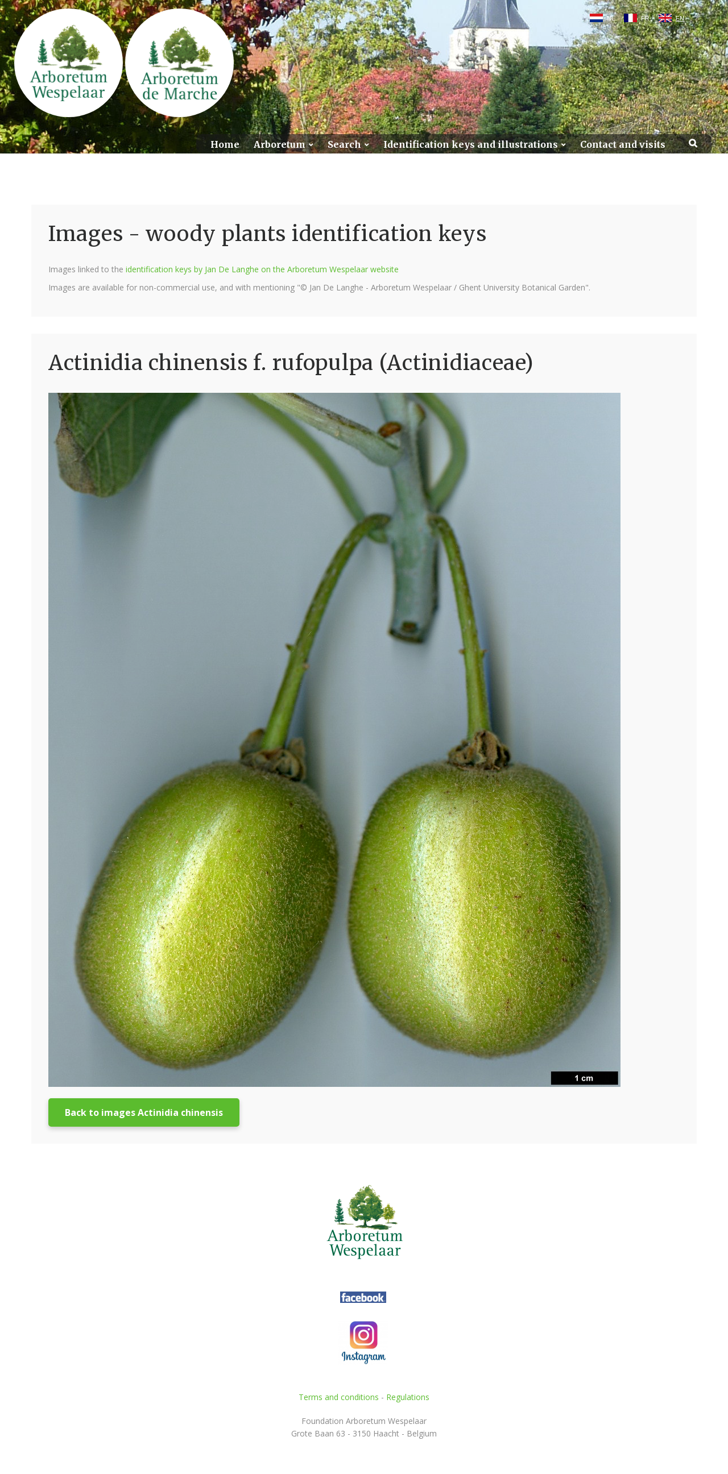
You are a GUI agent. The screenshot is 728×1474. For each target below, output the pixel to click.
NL (611, 18)
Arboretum (279, 144)
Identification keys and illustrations (470, 144)
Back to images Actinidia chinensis (144, 1112)
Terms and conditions (339, 1397)
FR (645, 18)
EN (680, 18)
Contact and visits (622, 144)
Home (224, 144)
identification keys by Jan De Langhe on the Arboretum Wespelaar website (262, 269)
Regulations (407, 1397)
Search (344, 144)
